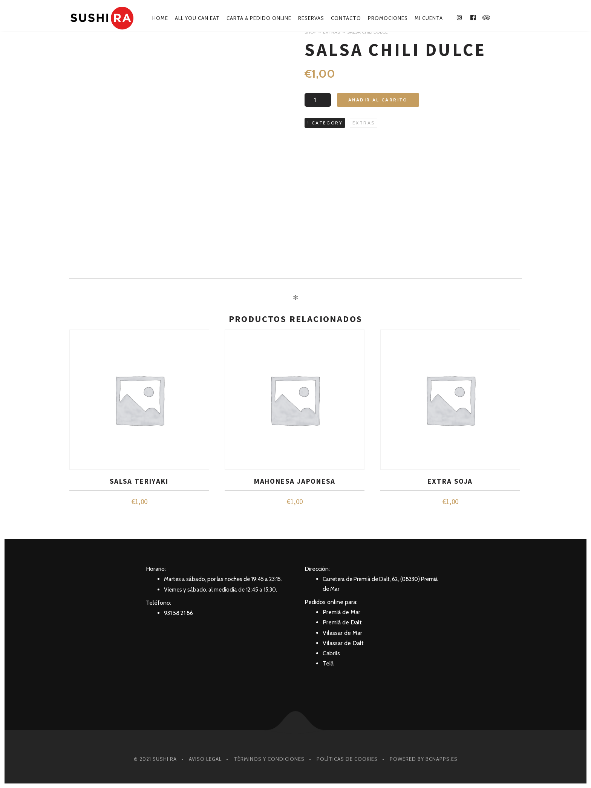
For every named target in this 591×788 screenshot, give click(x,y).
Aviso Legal (205, 759)
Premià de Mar (341, 612)
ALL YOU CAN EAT (197, 18)
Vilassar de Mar (342, 632)
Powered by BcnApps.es (424, 759)
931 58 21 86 (178, 613)
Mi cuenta (429, 18)
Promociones (388, 18)
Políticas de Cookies (347, 759)
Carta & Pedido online (259, 18)
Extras (363, 123)
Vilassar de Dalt (343, 643)
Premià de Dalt (342, 622)
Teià (328, 663)
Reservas (311, 18)
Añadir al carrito (378, 100)
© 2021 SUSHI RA (155, 759)
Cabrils (331, 653)
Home (160, 18)
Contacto (346, 18)
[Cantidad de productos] (318, 100)
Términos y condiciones (269, 759)
